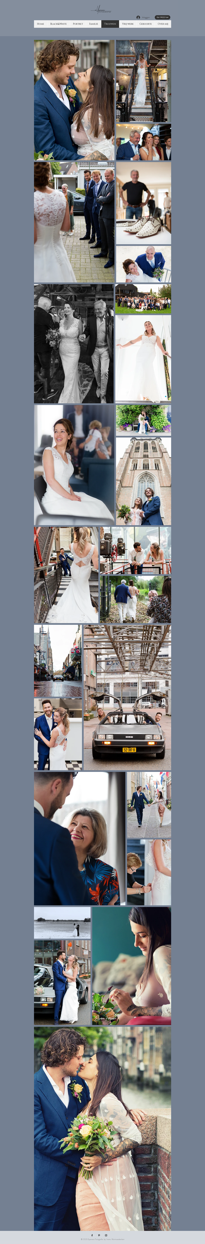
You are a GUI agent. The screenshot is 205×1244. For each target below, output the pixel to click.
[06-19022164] (162, 17)
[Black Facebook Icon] (92, 1235)
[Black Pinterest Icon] (99, 1235)
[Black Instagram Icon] (106, 1235)
